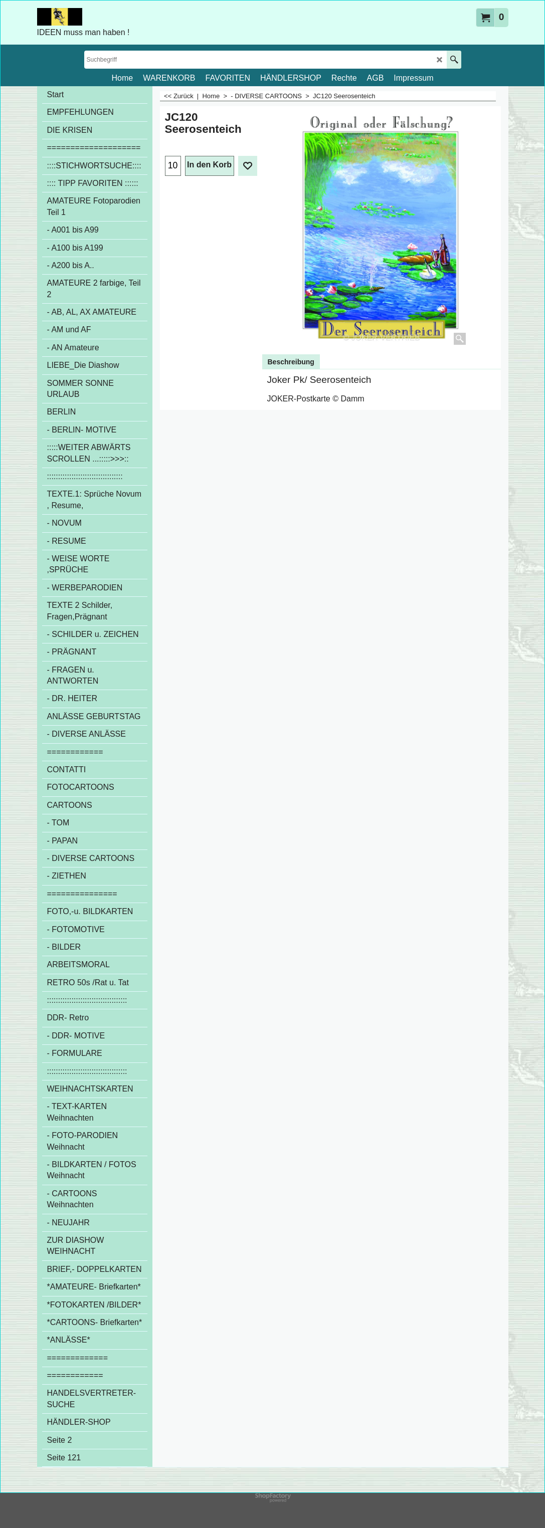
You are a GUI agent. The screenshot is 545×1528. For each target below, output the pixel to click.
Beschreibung (291, 362)
